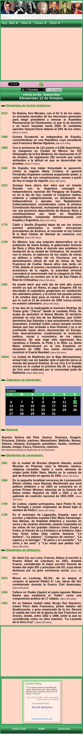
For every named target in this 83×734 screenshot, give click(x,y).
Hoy (4, 23)
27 (11, 414)
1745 (4, 514)
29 (32, 414)
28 (22, 414)
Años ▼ (26, 23)
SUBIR (41, 729)
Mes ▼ (14, 23)
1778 (4, 224)
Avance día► (52, 94)
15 (32, 406)
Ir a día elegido (54, 89)
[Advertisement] (41, 55)
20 (11, 410)
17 (54, 406)
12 (75, 402)
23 (43, 410)
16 (43, 406)
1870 (4, 578)
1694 (4, 592)
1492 (4, 308)
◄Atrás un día (32, 94)
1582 (4, 284)
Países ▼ (41, 23)
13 (11, 406)
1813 (4, 185)
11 (64, 402)
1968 (4, 136)
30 (43, 414)
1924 (4, 557)
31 (54, 414)
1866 (4, 480)
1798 (4, 503)
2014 (4, 113)
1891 (4, 463)
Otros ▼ (55, 23)
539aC (5, 356)
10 (54, 402)
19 (75, 406)
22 (32, 410)
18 (64, 406)
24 (54, 410)
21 (22, 410)
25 (64, 410)
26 (75, 410)
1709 (4, 241)
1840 (4, 168)
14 (22, 406)
